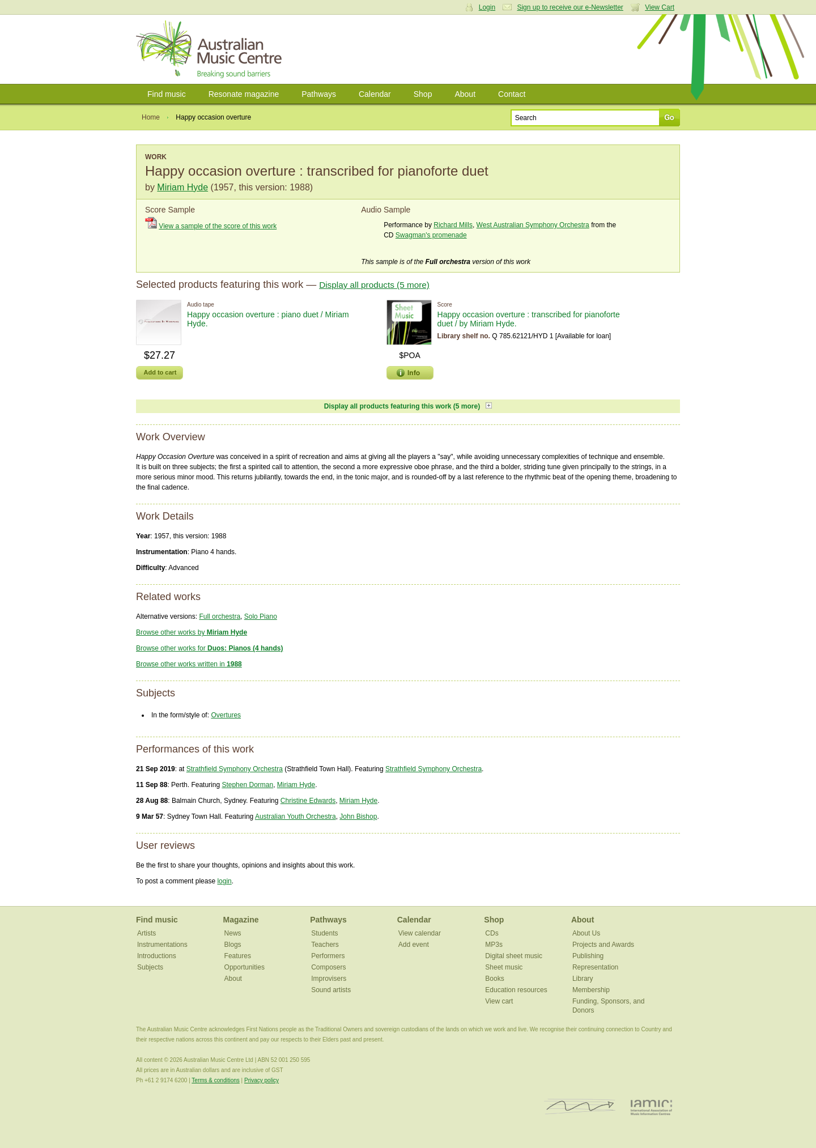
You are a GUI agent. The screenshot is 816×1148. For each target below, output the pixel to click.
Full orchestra (219, 616)
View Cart (659, 7)
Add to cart (159, 372)
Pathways (318, 94)
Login (487, 7)
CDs (491, 933)
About (464, 94)
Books (494, 979)
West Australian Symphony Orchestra (533, 225)
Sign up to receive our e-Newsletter (570, 7)
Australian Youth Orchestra (295, 816)
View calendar (419, 933)
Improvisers (328, 979)
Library (582, 979)
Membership (591, 990)
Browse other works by (191, 632)
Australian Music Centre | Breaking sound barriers (211, 49)
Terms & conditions (215, 1080)
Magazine (241, 919)
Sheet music (503, 967)
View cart (499, 1001)
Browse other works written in (189, 664)
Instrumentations (162, 945)
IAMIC (651, 1107)
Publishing (588, 956)
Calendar (375, 94)
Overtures (226, 715)
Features (237, 956)
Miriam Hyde (182, 187)
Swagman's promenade (431, 235)
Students (324, 933)
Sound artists (331, 990)
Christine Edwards (307, 801)
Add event (413, 945)
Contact (511, 94)
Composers (328, 967)
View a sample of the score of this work (218, 226)
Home (151, 117)
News (232, 933)
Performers (328, 956)
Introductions (156, 956)
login (224, 881)
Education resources (516, 990)
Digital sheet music (513, 956)
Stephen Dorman (247, 785)
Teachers (325, 945)
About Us (586, 933)
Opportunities (244, 967)
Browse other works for (209, 648)
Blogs (232, 945)
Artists (146, 933)
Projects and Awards (603, 945)
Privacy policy (261, 1080)
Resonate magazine (244, 94)
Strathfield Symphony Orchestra (234, 769)
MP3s (494, 945)
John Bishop (358, 816)
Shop (423, 94)
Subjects (150, 967)
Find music (166, 94)
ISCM (580, 1107)
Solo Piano (260, 616)
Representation (595, 967)
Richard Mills (453, 225)
